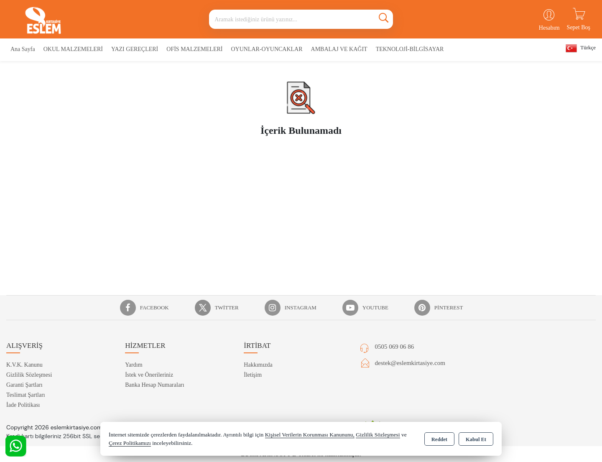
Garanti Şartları (24, 385)
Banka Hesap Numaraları (154, 385)
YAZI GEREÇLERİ (134, 49)
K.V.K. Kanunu (24, 365)
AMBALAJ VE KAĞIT (339, 49)
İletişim (253, 375)
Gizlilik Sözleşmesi (29, 375)
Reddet (439, 439)
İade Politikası (23, 405)
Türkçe (581, 48)
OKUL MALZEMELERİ (73, 49)
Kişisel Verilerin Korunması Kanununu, (310, 434)
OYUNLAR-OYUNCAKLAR (266, 49)
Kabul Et (476, 439)
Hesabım (549, 28)
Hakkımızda (258, 365)
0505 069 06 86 (394, 346)
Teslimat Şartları (25, 395)
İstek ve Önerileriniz (149, 375)
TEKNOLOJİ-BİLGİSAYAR (410, 49)
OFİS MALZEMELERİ (194, 49)
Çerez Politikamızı (130, 443)
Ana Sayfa (22, 49)
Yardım (133, 365)
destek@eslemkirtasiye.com (410, 363)
